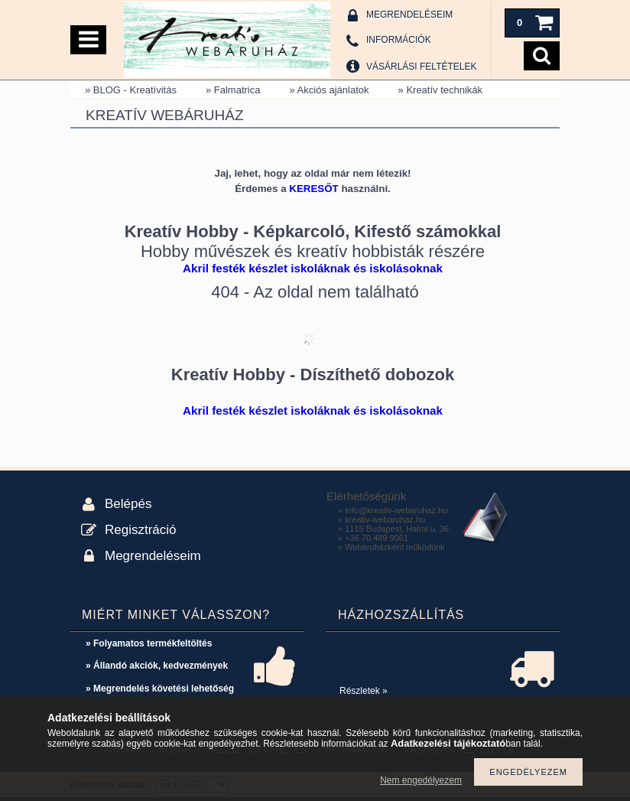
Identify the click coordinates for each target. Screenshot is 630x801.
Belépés (128, 504)
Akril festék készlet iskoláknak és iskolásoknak (313, 268)
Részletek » (363, 690)
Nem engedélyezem (421, 780)
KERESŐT (313, 188)
